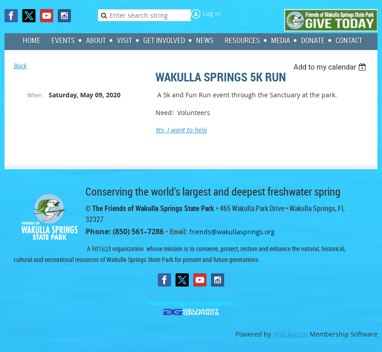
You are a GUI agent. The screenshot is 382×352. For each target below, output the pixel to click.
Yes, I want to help (181, 130)
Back (20, 65)
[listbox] (330, 67)
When (34, 95)
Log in (212, 13)
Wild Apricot (290, 334)
